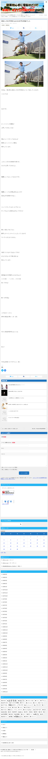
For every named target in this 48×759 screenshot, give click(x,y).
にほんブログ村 (5, 503)
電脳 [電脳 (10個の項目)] (11, 716)
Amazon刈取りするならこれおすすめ (15, 391)
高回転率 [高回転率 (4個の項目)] (26, 716)
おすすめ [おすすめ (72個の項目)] (13, 701)
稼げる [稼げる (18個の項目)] (37, 714)
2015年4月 (5, 688)
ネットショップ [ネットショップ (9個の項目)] (29, 705)
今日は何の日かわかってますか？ (10, 566)
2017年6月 (5, 608)
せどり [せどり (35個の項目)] (22, 700)
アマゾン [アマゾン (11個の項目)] (44, 700)
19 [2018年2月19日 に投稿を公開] (4, 546)
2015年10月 (5, 670)
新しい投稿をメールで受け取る (9, 469)
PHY (19, 566)
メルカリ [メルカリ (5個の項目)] (20, 707)
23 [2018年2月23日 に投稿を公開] (30, 546)
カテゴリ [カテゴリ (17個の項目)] (5, 703)
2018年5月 (5, 574)
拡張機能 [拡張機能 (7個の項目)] (17, 714)
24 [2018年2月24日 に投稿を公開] (37, 546)
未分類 (3, 25)
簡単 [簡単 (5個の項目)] (42, 714)
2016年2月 (5, 657)
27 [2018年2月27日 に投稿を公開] (10, 549)
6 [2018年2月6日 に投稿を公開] (10, 539)
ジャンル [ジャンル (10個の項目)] (29, 702)
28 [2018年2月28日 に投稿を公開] (17, 549)
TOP (15, 749)
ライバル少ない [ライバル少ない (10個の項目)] (28, 709)
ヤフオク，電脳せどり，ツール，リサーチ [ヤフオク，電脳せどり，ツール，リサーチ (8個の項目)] (12, 709)
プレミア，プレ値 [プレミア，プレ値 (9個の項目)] (7, 707)
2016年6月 (5, 645)
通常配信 (7, 25)
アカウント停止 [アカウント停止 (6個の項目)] (30, 700)
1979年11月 (5, 691)
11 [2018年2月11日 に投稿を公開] (44, 539)
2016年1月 (5, 660)
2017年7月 (5, 605)
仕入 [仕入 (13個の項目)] (45, 709)
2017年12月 (5, 589)
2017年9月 (5, 599)
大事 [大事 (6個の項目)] (41, 711)
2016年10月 (5, 633)
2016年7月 (5, 642)
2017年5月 (5, 611)
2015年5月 (5, 685)
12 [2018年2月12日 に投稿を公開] (4, 542)
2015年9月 (5, 673)
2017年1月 (5, 623)
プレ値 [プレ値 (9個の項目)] (14, 707)
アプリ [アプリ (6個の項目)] (37, 700)
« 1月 (2, 552)
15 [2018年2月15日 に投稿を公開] (24, 542)
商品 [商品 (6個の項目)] (31, 711)
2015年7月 (5, 679)
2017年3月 (5, 617)
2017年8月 (5, 602)
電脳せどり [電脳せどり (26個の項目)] (19, 716)
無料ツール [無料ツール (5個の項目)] (30, 714)
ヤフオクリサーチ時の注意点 (13, 417)
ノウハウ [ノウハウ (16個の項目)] (38, 705)
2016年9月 (5, 636)
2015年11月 (5, 667)
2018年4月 (5, 577)
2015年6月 (5, 682)
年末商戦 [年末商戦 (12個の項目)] (5, 714)
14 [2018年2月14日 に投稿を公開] (17, 542)
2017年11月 (5, 592)
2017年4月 (5, 614)
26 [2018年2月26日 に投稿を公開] (4, 549)
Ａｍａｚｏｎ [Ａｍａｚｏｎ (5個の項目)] (33, 716)
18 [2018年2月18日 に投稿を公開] (44, 542)
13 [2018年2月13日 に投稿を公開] (10, 542)
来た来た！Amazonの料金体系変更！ (39, 428)
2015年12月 (5, 663)
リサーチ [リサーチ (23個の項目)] (38, 710)
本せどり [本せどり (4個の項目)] (23, 714)
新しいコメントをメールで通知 (9, 467)
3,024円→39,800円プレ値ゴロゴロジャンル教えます (18, 404)
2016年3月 (5, 654)
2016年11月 (5, 629)
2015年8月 (5, 676)
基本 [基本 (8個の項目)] (36, 711)
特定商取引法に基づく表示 (8, 742)
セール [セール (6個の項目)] (35, 702)
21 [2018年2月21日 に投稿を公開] (17, 546)
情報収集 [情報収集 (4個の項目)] (11, 714)
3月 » (5, 552)
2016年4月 (5, 651)
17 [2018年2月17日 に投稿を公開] (37, 542)
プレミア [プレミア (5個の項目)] (45, 705)
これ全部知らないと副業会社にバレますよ (16, 397)
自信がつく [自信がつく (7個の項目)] (5, 716)
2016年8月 (5, 639)
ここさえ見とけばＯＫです (13, 411)
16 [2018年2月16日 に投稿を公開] (30, 542)
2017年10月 (5, 595)
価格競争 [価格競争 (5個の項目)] (15, 711)
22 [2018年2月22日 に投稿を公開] (24, 546)
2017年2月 (5, 620)
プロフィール (5, 559)
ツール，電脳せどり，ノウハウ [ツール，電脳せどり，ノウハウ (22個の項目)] (13, 705)
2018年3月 (5, 580)
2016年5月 (5, 648)
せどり (4, 724)
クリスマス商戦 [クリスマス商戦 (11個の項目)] (15, 702)
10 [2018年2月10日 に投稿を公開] (37, 539)
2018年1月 (5, 586)
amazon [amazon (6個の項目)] (4, 700)
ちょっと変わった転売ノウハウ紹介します (10, 428)
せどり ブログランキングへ (7, 494)
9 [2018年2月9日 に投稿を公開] (30, 539)
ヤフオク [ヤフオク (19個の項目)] (28, 707)
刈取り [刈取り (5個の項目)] (27, 711)
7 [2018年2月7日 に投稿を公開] (17, 539)
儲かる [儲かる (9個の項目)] (21, 712)
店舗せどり (5, 727)
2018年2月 (5, 583)
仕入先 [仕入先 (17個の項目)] (5, 712)
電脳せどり (5, 736)
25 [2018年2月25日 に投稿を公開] (44, 546)
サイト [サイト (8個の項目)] (23, 702)
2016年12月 (5, 626)
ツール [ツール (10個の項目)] (41, 702)
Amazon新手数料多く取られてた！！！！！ (16, 384)
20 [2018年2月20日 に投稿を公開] (10, 546)
